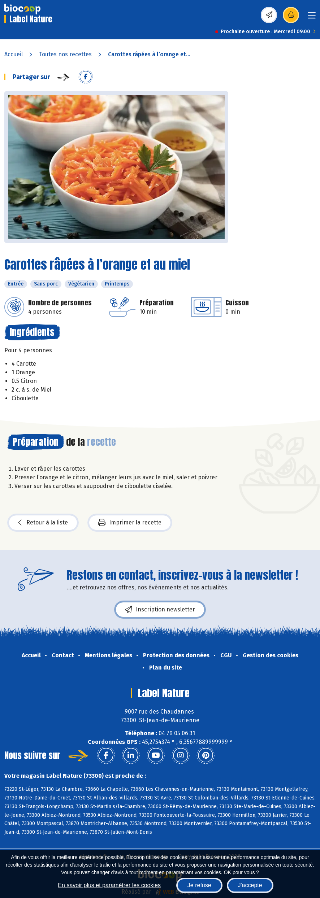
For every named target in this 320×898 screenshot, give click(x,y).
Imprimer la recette (129, 522)
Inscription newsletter (160, 609)
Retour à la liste (43, 522)
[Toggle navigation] (312, 17)
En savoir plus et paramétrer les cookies (109, 885)
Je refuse (199, 885)
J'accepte (250, 885)
